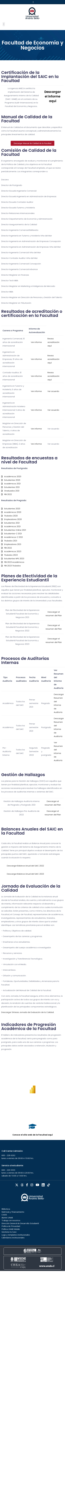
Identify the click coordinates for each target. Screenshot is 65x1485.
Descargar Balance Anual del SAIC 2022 (25, 865)
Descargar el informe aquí (52, 96)
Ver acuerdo (53, 391)
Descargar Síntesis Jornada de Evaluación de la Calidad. (27, 1012)
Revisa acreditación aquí (53, 342)
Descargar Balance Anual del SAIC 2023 (22, 874)
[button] (33, 2)
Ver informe (36, 342)
